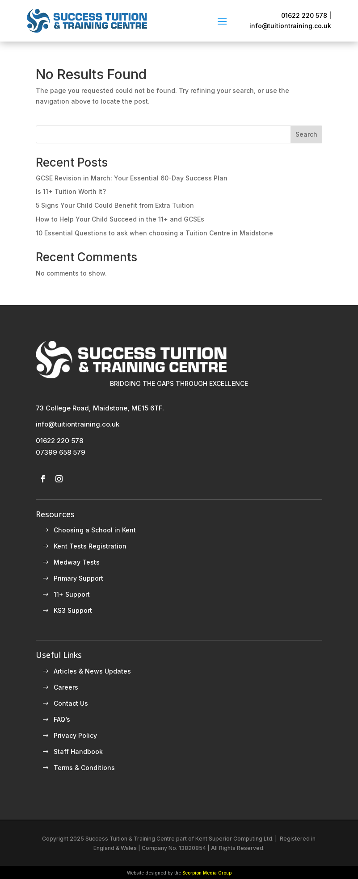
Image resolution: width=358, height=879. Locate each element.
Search (306, 134)
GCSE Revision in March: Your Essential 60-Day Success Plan (131, 178)
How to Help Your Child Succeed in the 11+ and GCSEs (120, 219)
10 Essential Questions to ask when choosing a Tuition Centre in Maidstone (154, 233)
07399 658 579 (60, 452)
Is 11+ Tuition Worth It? (71, 191)
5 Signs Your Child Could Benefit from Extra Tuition (115, 205)
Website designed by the (179, 872)
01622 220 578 (59, 440)
